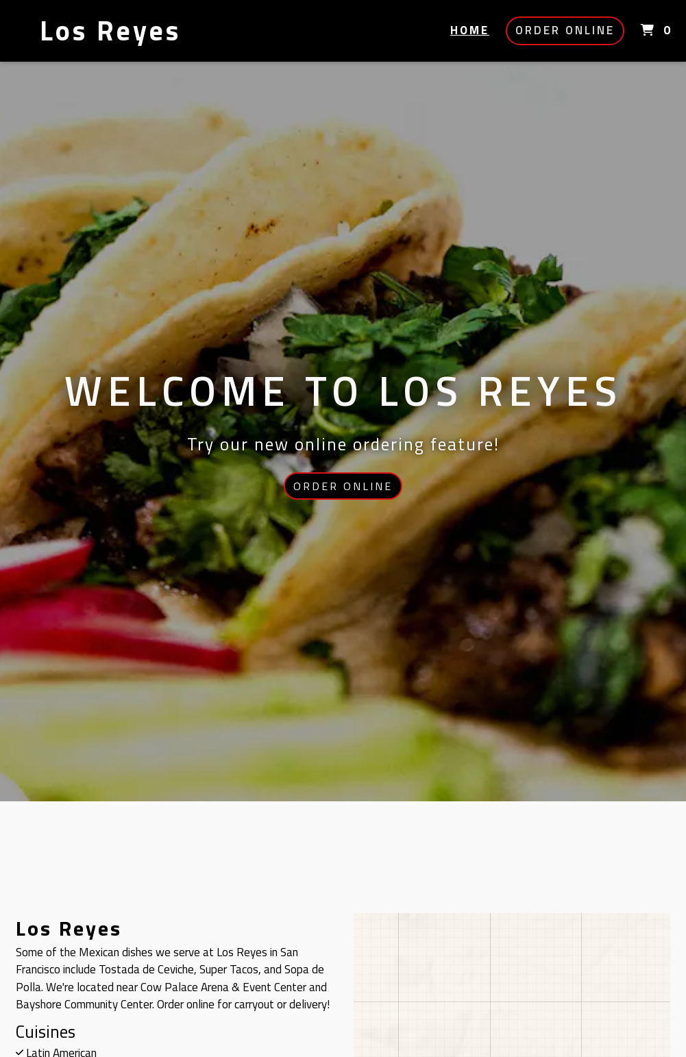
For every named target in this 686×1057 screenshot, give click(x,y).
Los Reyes (110, 30)
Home (469, 30)
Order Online (565, 30)
